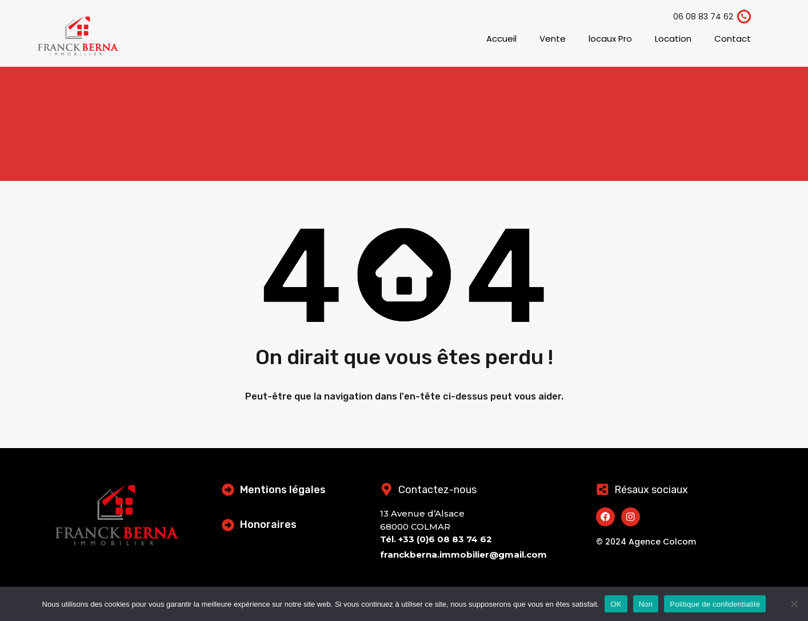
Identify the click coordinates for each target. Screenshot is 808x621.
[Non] (793, 604)
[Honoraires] (228, 524)
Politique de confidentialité (715, 604)
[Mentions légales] (228, 489)
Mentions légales (284, 489)
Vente (552, 39)
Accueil (501, 39)
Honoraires (269, 524)
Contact (732, 39)
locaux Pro (610, 39)
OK (615, 604)
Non (646, 604)
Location (673, 39)
